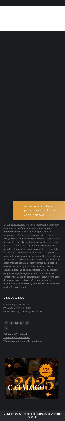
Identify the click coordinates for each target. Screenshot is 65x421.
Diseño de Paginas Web (37, 414)
